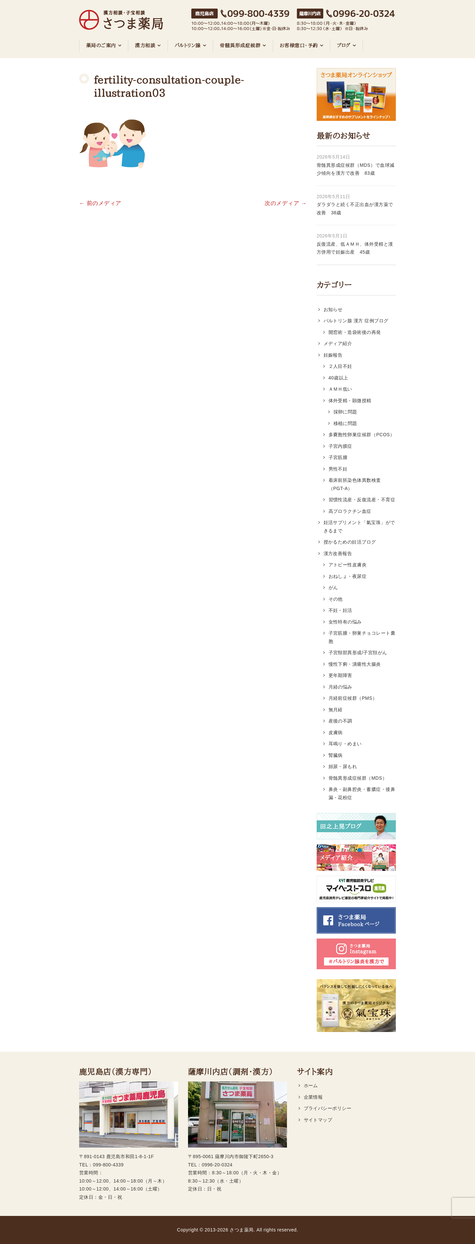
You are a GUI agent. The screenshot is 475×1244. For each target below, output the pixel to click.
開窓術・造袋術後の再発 (355, 332)
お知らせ (333, 309)
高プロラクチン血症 (350, 511)
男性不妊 (338, 469)
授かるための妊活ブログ (350, 542)
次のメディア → (286, 203)
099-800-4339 (108, 1164)
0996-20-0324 (217, 1164)
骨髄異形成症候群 (240, 45)
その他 (336, 599)
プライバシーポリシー (328, 1108)
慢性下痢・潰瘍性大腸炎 (355, 664)
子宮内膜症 (340, 446)
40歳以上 (338, 377)
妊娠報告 (333, 355)
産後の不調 (340, 721)
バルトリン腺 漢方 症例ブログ (356, 320)
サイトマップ (318, 1119)
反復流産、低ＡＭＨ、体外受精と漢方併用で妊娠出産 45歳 (355, 248)
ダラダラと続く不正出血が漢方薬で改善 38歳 (355, 208)
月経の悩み (340, 687)
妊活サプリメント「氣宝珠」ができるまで (359, 526)
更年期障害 (340, 675)
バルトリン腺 (187, 45)
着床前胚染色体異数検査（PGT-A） (355, 484)
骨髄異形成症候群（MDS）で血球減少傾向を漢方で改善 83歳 (356, 169)
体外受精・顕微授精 (350, 400)
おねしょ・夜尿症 (348, 576)
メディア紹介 (338, 343)
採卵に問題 (345, 411)
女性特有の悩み (345, 621)
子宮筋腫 (338, 457)
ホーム (311, 1085)
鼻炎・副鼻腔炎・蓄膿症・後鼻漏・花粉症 (362, 793)
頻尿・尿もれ (343, 766)
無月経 (336, 709)
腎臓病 (336, 755)
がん (333, 587)
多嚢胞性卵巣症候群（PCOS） (362, 434)
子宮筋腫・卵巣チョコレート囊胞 (362, 637)
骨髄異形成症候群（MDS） (358, 778)
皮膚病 (336, 732)
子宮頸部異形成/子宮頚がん (358, 652)
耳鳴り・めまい (345, 743)
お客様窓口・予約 (299, 45)
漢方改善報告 (338, 553)
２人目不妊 (340, 366)
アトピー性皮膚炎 (348, 564)
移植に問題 (345, 423)
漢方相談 (145, 45)
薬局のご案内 (101, 45)
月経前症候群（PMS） (353, 698)
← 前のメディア (100, 203)
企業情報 (313, 1097)
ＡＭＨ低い (340, 389)
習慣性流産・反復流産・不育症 (362, 499)
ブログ (344, 45)
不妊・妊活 (340, 610)
